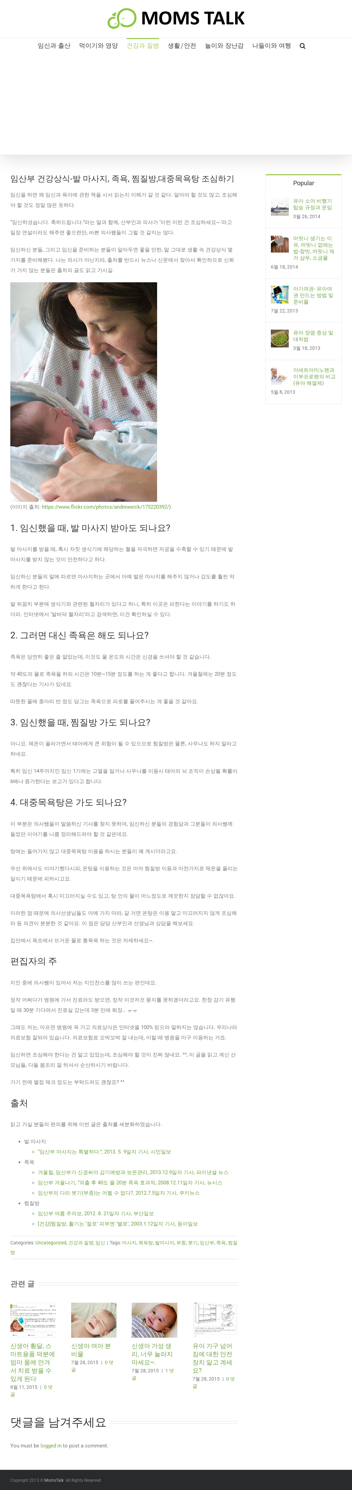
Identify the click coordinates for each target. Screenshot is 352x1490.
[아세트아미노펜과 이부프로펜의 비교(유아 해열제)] (280, 372)
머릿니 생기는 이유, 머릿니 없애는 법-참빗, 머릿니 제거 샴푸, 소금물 (313, 248)
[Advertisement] (176, 103)
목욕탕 (146, 1242)
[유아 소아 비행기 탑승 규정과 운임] (280, 203)
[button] (303, 45)
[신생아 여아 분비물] (94, 1306)
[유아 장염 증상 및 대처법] (280, 335)
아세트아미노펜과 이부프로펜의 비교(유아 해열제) (314, 376)
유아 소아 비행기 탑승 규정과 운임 (312, 204)
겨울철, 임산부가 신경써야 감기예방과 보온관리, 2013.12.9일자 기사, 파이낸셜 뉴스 (134, 1172)
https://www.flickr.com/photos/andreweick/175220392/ (105, 507)
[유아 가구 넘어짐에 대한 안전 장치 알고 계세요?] (215, 1306)
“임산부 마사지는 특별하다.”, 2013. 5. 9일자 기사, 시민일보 (105, 1152)
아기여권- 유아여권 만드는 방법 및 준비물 (313, 295)
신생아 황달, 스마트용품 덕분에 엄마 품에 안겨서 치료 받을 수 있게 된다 (32, 1362)
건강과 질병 (81, 1242)
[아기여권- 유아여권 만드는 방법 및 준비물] (280, 291)
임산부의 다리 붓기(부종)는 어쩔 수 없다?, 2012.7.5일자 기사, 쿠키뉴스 (119, 1193)
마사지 (129, 1242)
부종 (181, 1242)
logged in (51, 1446)
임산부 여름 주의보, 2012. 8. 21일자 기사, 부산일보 (96, 1213)
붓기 (193, 1242)
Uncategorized (50, 1242)
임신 (100, 1242)
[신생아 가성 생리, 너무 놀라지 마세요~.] (154, 1306)
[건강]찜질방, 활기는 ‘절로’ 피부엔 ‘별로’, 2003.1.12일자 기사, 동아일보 (118, 1224)
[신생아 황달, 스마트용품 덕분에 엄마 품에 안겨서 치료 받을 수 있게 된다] (33, 1306)
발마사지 (164, 1242)
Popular (303, 183)
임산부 (207, 1242)
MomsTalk (54, 1480)
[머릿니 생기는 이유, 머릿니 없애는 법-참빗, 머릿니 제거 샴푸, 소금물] (280, 240)
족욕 (221, 1242)
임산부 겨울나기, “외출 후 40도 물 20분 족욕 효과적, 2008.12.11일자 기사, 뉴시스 (131, 1183)
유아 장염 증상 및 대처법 (313, 336)
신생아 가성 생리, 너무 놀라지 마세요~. (152, 1354)
